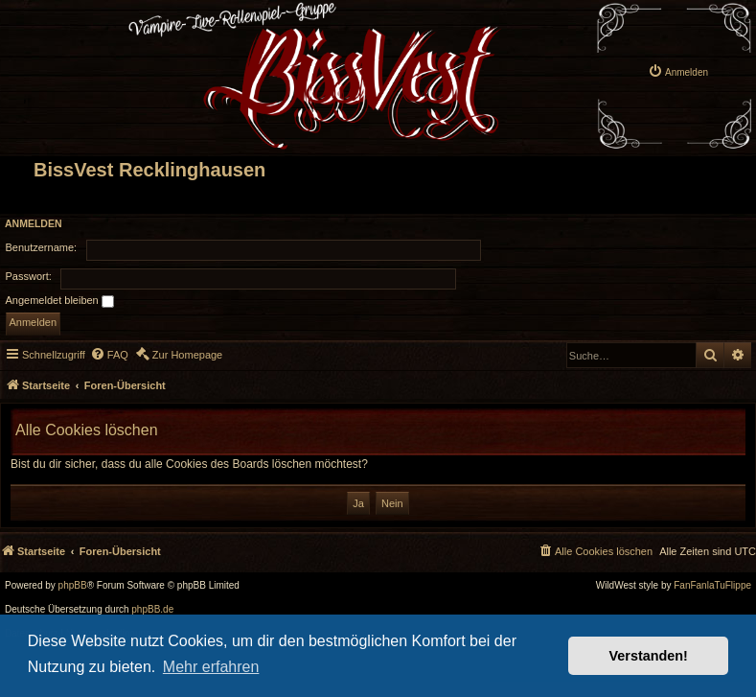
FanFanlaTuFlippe (712, 586)
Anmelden (33, 223)
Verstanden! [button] (648, 655)
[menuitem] (678, 56)
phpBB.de (152, 610)
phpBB (72, 586)
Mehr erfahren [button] (211, 667)
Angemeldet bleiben (60, 301)
